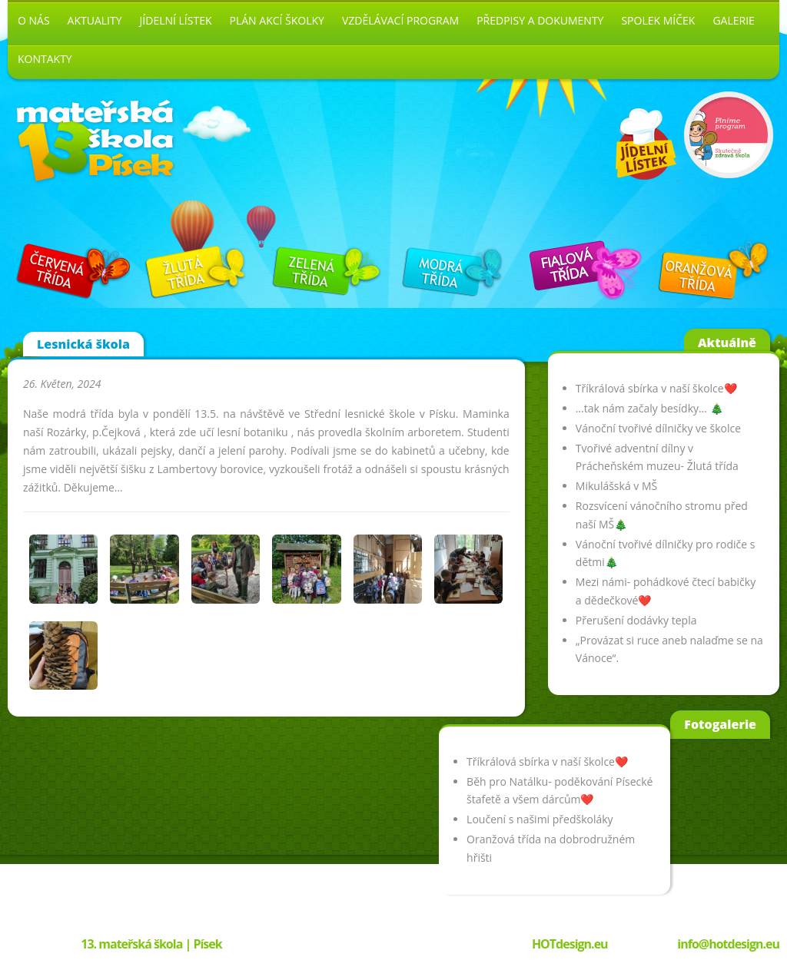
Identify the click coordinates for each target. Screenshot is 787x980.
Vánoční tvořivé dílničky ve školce (658, 428)
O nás (34, 20)
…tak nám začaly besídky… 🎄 (649, 408)
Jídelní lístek (176, 20)
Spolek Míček (658, 20)
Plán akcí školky (277, 20)
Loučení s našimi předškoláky (540, 819)
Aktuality (95, 20)
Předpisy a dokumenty (540, 20)
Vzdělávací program (400, 20)
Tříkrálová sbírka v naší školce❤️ (656, 388)
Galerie (733, 20)
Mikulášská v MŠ (616, 485)
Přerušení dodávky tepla (636, 620)
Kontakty (45, 58)
